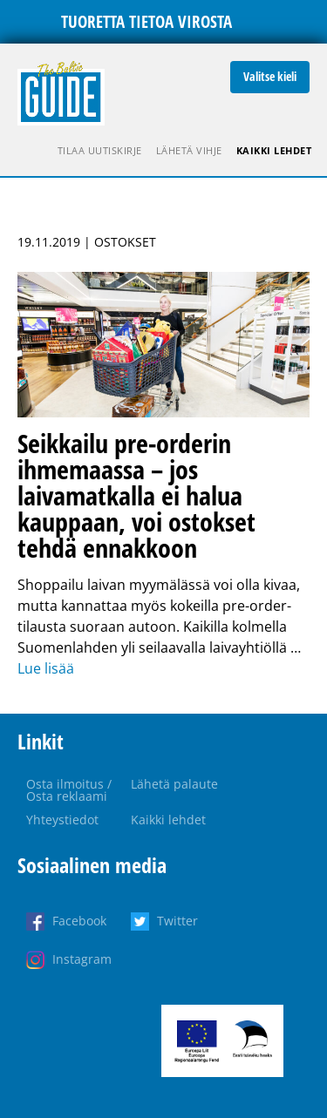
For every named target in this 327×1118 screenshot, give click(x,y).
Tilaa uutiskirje (100, 150)
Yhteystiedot (62, 819)
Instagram (82, 959)
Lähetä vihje (189, 150)
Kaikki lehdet (274, 150)
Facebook (79, 920)
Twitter (177, 920)
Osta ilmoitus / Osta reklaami (69, 790)
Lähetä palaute (174, 784)
